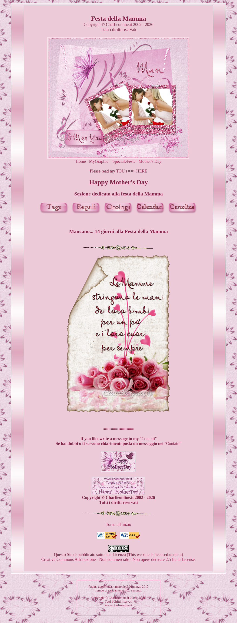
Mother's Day (150, 161)
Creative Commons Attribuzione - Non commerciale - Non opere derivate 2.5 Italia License (118, 559)
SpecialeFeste (124, 161)
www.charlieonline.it (118, 605)
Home (81, 161)
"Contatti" (148, 438)
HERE (141, 171)
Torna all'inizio (118, 524)
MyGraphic (98, 161)
